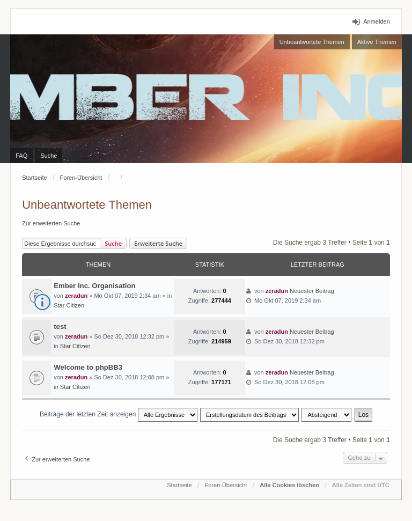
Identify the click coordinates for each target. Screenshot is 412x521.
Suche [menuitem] (48, 155)
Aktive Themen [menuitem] (376, 42)
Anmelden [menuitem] (376, 21)
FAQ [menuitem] (21, 155)
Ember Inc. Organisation (94, 286)
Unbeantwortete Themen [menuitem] (311, 42)
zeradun (76, 295)
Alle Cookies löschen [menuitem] (289, 485)
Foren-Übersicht (81, 177)
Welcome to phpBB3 (88, 367)
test (60, 326)
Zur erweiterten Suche (51, 223)
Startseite (34, 177)
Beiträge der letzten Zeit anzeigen (118, 415)
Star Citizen (69, 305)
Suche (113, 243)
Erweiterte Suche (158, 243)
